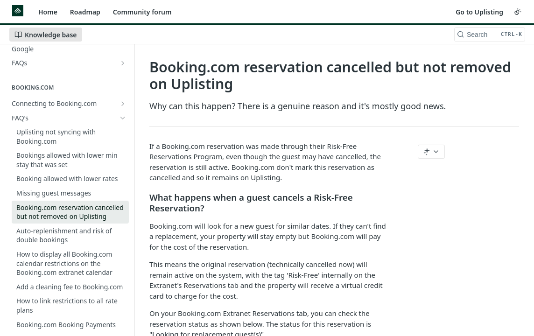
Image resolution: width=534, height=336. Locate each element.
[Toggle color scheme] (518, 12)
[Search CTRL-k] (490, 35)
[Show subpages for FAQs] (122, 63)
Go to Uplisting (479, 11)
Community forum (142, 11)
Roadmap (85, 11)
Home (47, 11)
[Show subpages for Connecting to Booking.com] (122, 103)
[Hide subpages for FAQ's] (122, 118)
